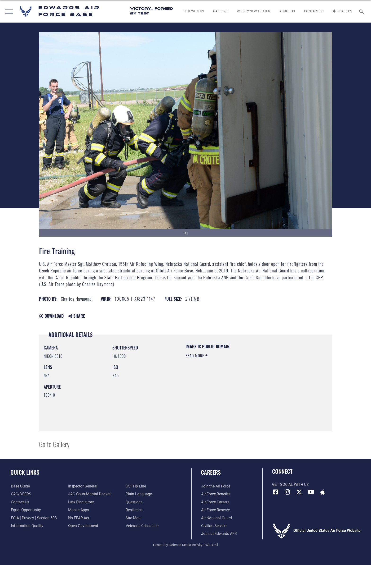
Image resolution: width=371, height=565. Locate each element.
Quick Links (24, 472)
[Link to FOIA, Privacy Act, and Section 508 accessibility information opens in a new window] (33, 518)
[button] (7, 11)
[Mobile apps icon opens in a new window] (322, 492)
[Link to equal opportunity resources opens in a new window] (25, 510)
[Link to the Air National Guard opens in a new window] (216, 518)
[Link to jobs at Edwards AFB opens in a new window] (219, 533)
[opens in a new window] (19, 486)
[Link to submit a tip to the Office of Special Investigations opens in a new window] (136, 486)
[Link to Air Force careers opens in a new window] (215, 502)
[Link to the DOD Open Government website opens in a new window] (83, 526)
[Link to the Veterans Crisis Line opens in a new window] (142, 526)
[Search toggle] (362, 11)
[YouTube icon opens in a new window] (310, 492)
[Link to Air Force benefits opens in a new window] (215, 494)
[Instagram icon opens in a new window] (287, 492)
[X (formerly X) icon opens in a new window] (299, 492)
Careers (211, 472)
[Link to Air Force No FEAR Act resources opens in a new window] (78, 518)
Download (51, 316)
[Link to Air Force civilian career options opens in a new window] (213, 526)
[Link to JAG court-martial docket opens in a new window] (89, 494)
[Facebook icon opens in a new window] (275, 492)
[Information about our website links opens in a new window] (81, 502)
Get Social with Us (290, 484)
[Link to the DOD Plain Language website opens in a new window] (139, 494)
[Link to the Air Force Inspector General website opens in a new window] (82, 486)
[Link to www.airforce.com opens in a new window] (215, 486)
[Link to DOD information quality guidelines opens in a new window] (26, 526)
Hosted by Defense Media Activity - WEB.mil (185, 545)
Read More (195, 355)
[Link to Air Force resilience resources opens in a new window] (134, 510)
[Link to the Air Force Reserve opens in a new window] (215, 510)
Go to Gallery (54, 444)
